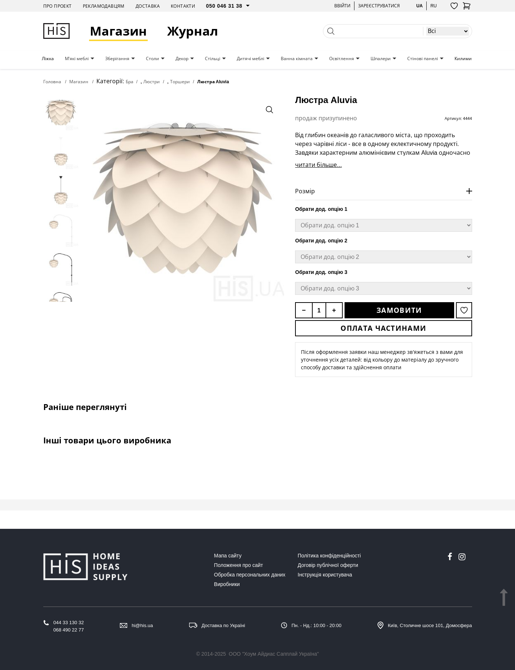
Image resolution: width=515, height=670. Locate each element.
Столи (152, 59)
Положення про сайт (238, 565)
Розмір (305, 191)
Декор (182, 59)
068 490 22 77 (69, 630)
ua (419, 6)
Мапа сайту (228, 556)
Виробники (227, 584)
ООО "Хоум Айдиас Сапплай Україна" (274, 654)
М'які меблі (77, 59)
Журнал (192, 31)
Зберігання (117, 59)
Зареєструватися (379, 6)
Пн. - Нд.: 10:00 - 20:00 (316, 625)
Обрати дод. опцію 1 (321, 209)
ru (433, 6)
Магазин (118, 31)
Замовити (399, 310)
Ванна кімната (297, 59)
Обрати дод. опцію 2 (321, 241)
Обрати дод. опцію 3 (321, 272)
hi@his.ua (142, 625)
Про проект (57, 6)
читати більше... (318, 165)
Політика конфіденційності (329, 556)
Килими (463, 59)
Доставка (148, 6)
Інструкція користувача (325, 575)
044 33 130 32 (69, 622)
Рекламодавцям (104, 6)
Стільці (212, 59)
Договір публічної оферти (328, 565)
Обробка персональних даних (250, 575)
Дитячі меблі (250, 59)
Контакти (183, 6)
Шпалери (381, 59)
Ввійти (342, 6)
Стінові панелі (422, 59)
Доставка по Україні (223, 625)
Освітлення (341, 59)
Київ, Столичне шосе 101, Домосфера (430, 625)
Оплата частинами (383, 328)
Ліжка (48, 59)
